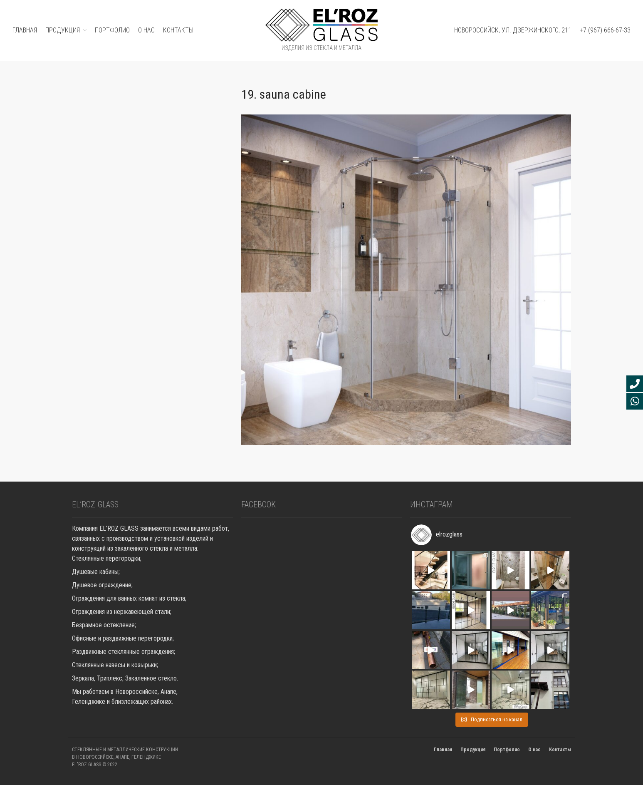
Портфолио (507, 750)
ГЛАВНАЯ (24, 30)
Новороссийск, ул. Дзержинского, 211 (512, 30)
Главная (443, 750)
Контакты (178, 30)
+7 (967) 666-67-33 (605, 30)
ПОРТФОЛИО (112, 30)
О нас (146, 30)
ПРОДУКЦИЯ (62, 30)
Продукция (472, 750)
